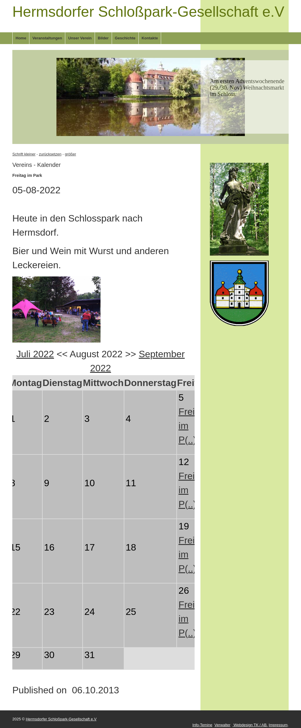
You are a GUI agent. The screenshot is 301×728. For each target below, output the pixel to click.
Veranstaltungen (47, 38)
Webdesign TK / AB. (250, 725)
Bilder (103, 38)
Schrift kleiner (24, 154)
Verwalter (222, 725)
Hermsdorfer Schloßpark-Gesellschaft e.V (148, 12)
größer (70, 154)
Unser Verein (80, 38)
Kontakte (150, 38)
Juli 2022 (35, 354)
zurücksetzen (50, 154)
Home (21, 38)
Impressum (278, 725)
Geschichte (125, 38)
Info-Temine (202, 725)
